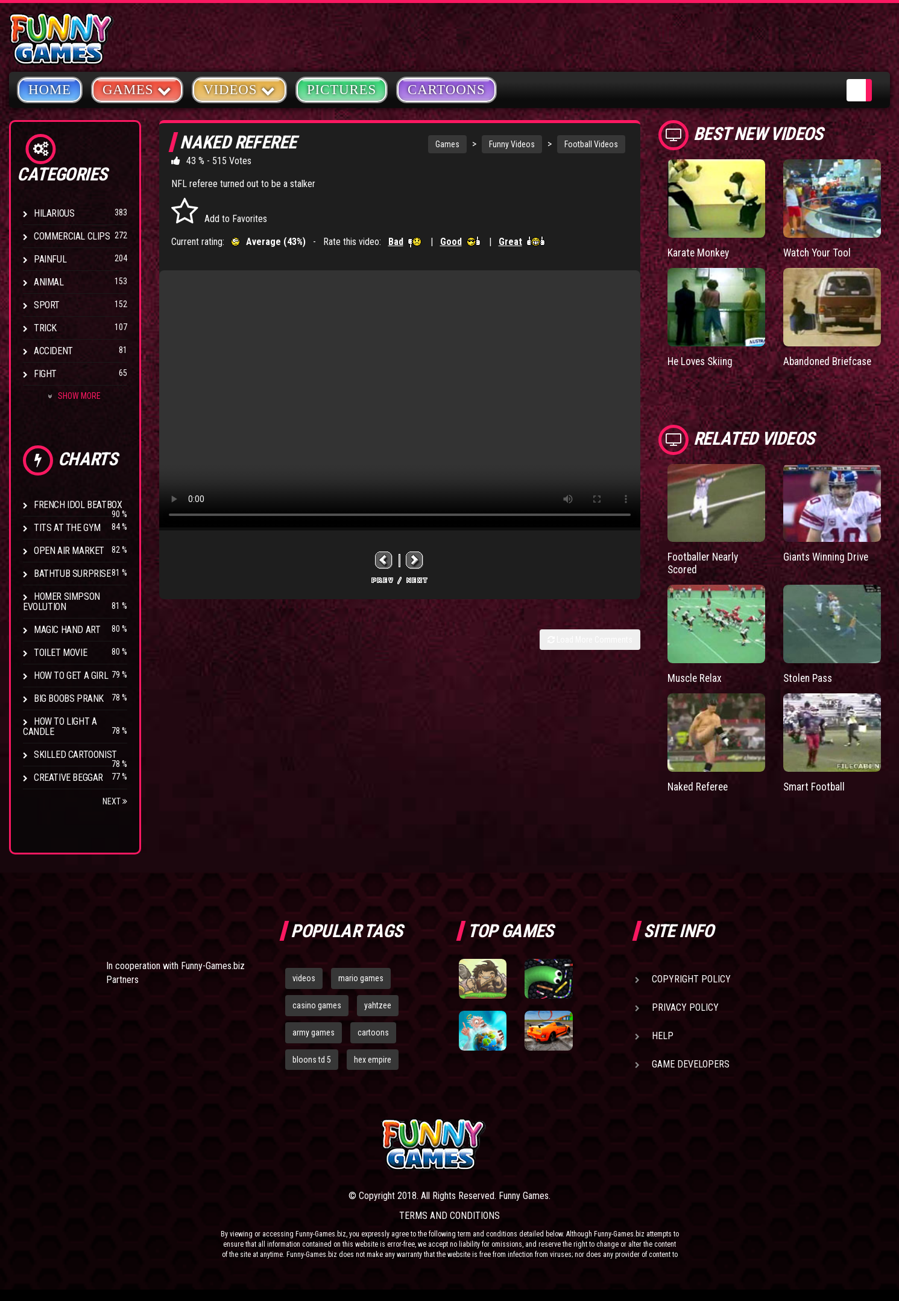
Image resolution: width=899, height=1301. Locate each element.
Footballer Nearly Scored (704, 562)
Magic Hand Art (67, 629)
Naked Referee (699, 784)
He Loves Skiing (702, 360)
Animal (49, 282)
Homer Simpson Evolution (61, 601)
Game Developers (691, 1064)
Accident (53, 351)
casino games (316, 1005)
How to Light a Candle (59, 726)
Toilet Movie (60, 652)
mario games (360, 978)
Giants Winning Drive (828, 556)
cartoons (373, 1032)
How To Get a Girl (71, 675)
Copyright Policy (691, 979)
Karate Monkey (699, 252)
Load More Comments (589, 639)
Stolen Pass (809, 676)
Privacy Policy (685, 1007)
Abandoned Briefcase (830, 360)
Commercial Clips (72, 236)
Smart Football (814, 784)
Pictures (341, 89)
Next (115, 801)
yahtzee (377, 1005)
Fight (45, 374)
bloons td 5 (311, 1059)
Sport (47, 305)
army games (313, 1032)
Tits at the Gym (67, 527)
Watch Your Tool (818, 252)
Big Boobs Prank (69, 698)
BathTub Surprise (72, 573)
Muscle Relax (696, 676)
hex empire (372, 1059)
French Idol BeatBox (78, 505)
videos (303, 978)
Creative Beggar (68, 777)
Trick (45, 328)
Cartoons (446, 89)
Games (447, 144)
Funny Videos (512, 144)
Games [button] (137, 89)
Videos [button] (239, 89)
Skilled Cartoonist (75, 754)
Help (662, 1036)
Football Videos (591, 144)
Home (49, 89)
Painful (50, 259)
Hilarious (54, 213)
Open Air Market (69, 550)
